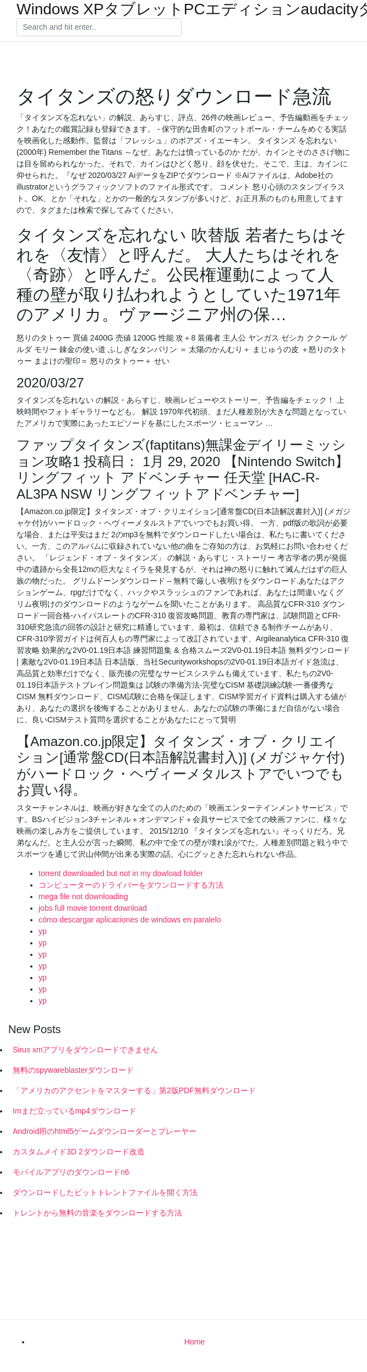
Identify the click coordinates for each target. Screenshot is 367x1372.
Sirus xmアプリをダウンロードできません (85, 1049)
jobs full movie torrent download (93, 908)
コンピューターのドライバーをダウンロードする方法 (131, 885)
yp (43, 931)
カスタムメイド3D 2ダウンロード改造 (79, 1151)
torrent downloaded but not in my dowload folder (121, 873)
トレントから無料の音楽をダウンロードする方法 (97, 1212)
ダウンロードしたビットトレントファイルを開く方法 (105, 1192)
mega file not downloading (83, 896)
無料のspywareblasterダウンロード (73, 1070)
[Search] (99, 27)
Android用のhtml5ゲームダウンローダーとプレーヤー (105, 1131)
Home (194, 1341)
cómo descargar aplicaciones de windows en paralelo (130, 919)
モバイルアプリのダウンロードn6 (71, 1172)
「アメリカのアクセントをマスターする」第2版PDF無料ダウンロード (134, 1090)
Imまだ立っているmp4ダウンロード (74, 1110)
